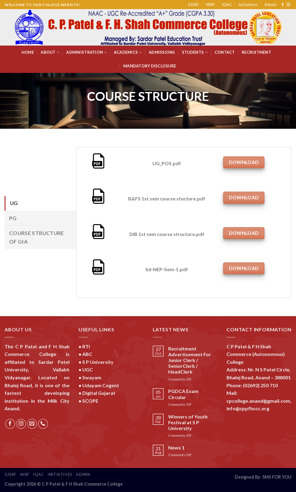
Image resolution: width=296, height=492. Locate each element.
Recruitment (256, 52)
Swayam (91, 377)
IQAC (227, 4)
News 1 (176, 447)
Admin (270, 4)
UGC (87, 369)
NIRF (210, 4)
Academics (128, 52)
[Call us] (43, 424)
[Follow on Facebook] (282, 5)
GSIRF (193, 4)
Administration (86, 52)
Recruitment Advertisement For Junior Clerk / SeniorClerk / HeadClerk (189, 360)
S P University (98, 362)
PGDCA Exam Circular (183, 394)
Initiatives (248, 4)
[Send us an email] (32, 424)
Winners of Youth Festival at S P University (188, 422)
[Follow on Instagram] (288, 5)
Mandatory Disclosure (149, 65)
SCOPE (90, 401)
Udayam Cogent (100, 385)
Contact (225, 52)
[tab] (40, 203)
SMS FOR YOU (276, 477)
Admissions (162, 52)
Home (28, 52)
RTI (86, 346)
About (50, 52)
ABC (87, 354)
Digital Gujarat (98, 393)
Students (195, 52)
